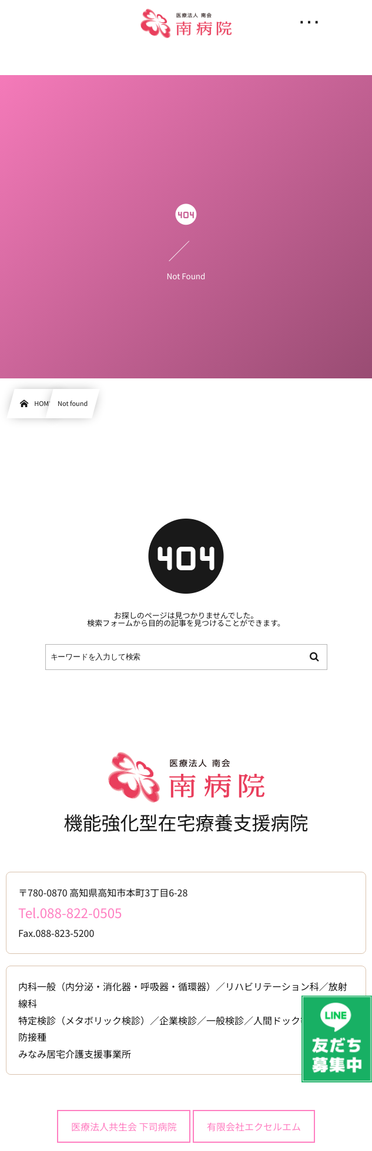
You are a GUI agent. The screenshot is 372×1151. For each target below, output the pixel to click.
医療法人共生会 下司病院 (124, 1126)
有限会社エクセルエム (254, 1126)
